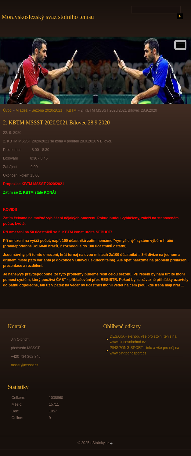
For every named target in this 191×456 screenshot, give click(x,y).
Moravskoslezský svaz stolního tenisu (48, 16)
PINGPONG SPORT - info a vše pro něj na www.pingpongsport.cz (144, 350)
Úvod (7, 110)
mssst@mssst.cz (24, 365)
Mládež (21, 110)
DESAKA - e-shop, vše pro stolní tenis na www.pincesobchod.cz (143, 339)
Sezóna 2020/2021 (46, 110)
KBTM (72, 110)
